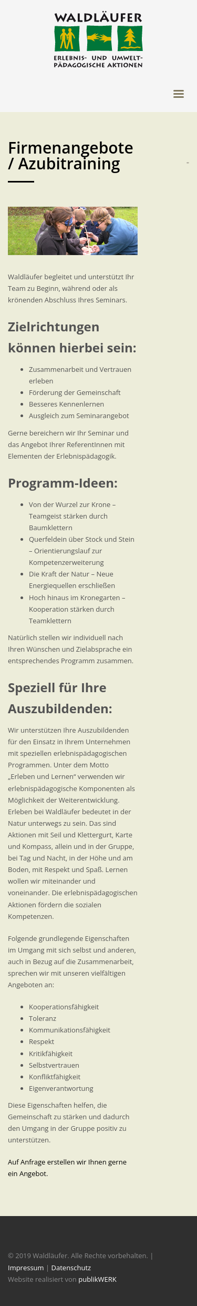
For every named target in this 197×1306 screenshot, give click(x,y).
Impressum (26, 1267)
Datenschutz (71, 1267)
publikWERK (97, 1279)
